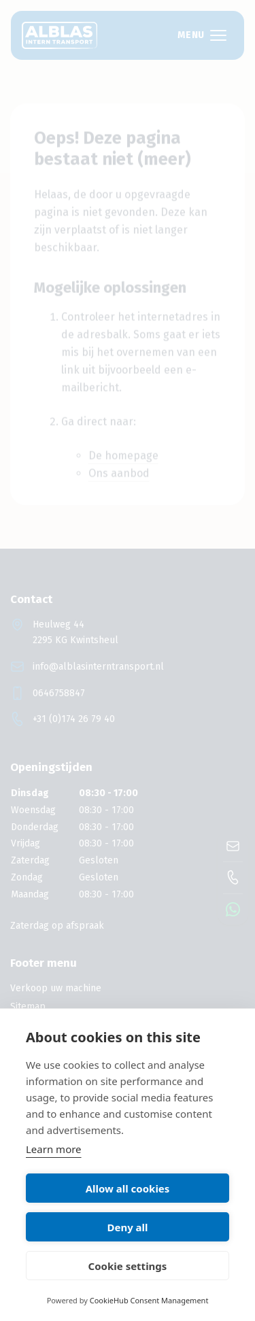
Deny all (127, 1227)
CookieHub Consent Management (149, 1300)
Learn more (54, 1149)
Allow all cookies (128, 1188)
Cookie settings (127, 1266)
